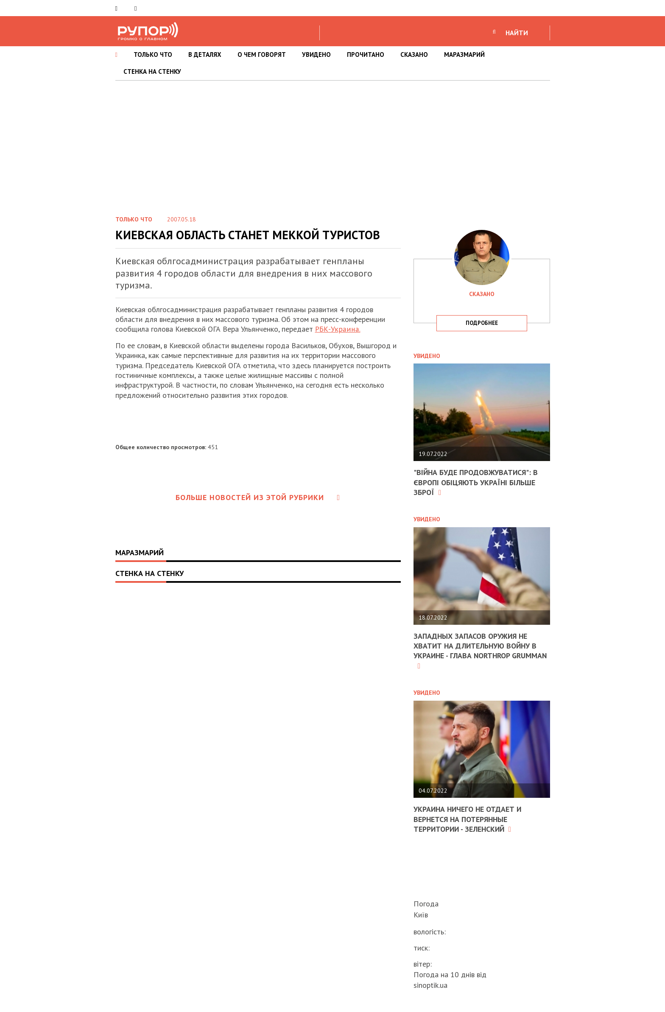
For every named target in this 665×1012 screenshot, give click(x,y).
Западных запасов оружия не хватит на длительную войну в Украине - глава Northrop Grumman (476, 651)
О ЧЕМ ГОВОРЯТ (262, 54)
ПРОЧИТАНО (365, 54)
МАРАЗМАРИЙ (464, 54)
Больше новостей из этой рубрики (258, 497)
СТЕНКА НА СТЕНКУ (152, 71)
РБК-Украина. (337, 329)
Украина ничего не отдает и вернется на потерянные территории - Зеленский (469, 819)
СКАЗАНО (414, 54)
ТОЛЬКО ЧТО (153, 54)
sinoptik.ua (430, 985)
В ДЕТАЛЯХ (204, 54)
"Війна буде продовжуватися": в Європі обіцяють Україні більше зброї (476, 482)
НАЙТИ (517, 32)
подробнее (482, 323)
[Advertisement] (332, 144)
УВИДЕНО (316, 54)
